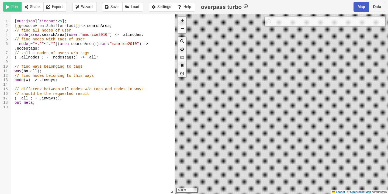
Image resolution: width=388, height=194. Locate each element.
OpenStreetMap (360, 191)
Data (377, 7)
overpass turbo (224, 6)
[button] (182, 21)
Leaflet (338, 191)
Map (361, 7)
